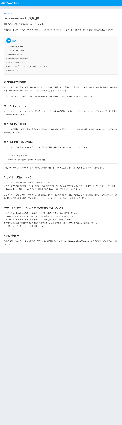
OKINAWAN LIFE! (10, 3)
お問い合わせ (13, 70)
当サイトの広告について (17, 62)
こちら (29, 226)
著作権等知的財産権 (15, 47)
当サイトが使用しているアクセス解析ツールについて (28, 66)
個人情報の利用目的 (15, 54)
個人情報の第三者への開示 (18, 58)
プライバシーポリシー (16, 51)
